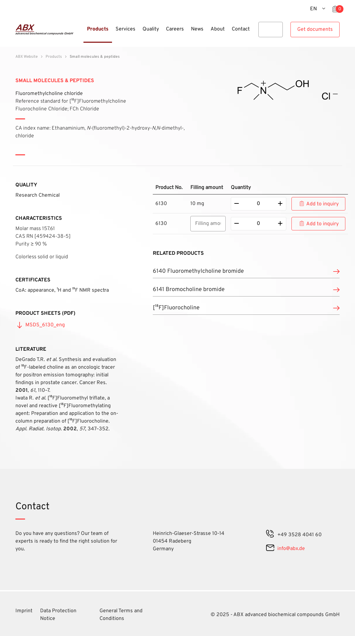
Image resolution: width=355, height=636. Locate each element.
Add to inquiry (322, 204)
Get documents (315, 29)
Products (54, 56)
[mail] (270, 549)
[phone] (270, 535)
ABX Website (26, 56)
